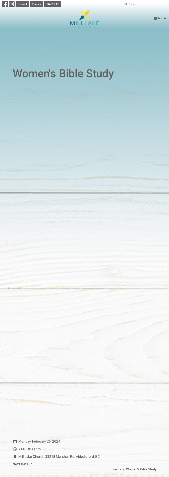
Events (116, 469)
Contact (22, 4)
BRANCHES (52, 4)
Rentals (36, 4)
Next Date (23, 464)
